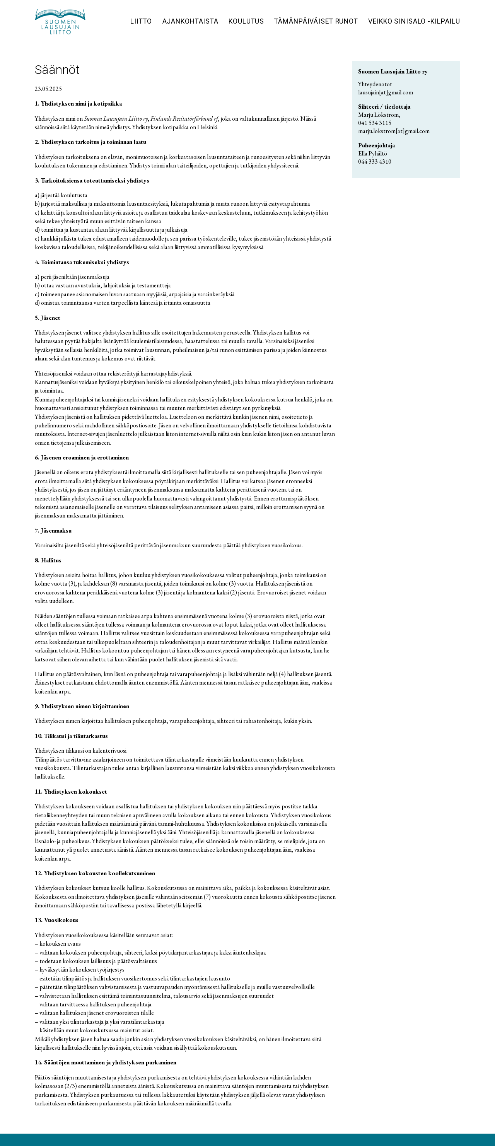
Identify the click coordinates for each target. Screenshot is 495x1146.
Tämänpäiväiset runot (316, 21)
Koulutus (246, 21)
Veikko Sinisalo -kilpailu (414, 21)
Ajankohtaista (190, 21)
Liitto (141, 21)
